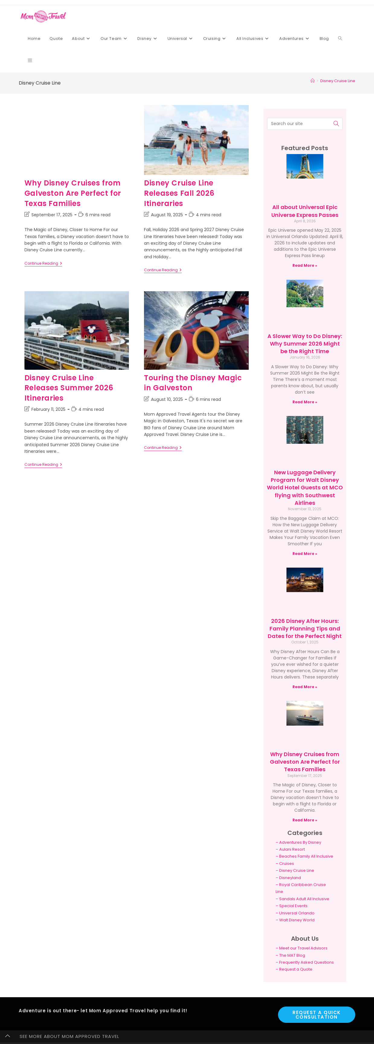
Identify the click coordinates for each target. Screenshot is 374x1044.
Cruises (286, 863)
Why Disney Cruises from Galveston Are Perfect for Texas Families (72, 193)
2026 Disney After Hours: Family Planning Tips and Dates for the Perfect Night (305, 628)
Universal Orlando (297, 913)
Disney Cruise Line (337, 81)
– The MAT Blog (290, 955)
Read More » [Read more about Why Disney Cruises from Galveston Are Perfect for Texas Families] (304, 820)
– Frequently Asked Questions (305, 962)
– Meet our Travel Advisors (302, 948)
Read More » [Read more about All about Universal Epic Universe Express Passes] (304, 265)
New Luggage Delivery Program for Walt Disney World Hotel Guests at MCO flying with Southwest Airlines (305, 488)
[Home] (313, 81)
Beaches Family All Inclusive (306, 856)
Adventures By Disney (300, 842)
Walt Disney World (297, 920)
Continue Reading (43, 263)
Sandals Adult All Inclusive (304, 899)
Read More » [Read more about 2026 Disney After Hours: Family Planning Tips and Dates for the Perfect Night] (304, 686)
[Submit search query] (337, 124)
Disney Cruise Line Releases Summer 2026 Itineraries (68, 388)
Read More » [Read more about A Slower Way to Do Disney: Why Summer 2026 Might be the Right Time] (304, 401)
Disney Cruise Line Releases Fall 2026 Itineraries (179, 193)
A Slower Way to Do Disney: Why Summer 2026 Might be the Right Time (304, 343)
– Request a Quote (294, 969)
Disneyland (290, 878)
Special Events (293, 906)
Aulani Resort (292, 849)
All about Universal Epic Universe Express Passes (304, 210)
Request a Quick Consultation (316, 1014)
